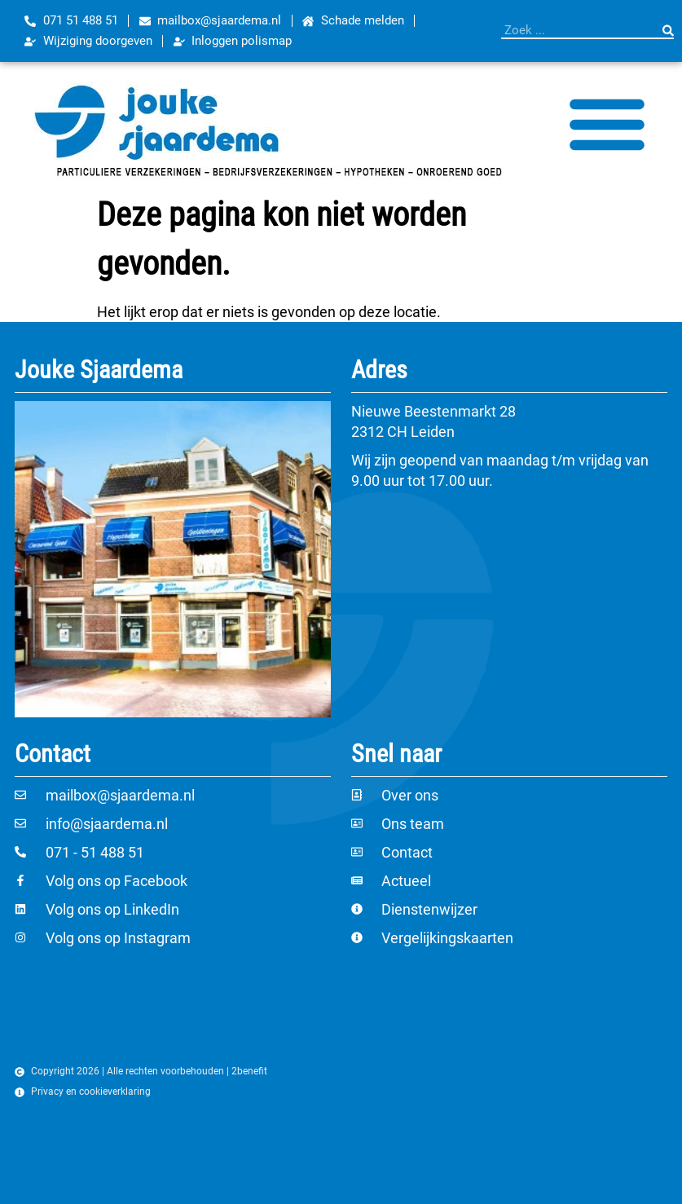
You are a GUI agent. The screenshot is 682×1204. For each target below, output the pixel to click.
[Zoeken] (668, 30)
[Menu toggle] (607, 123)
